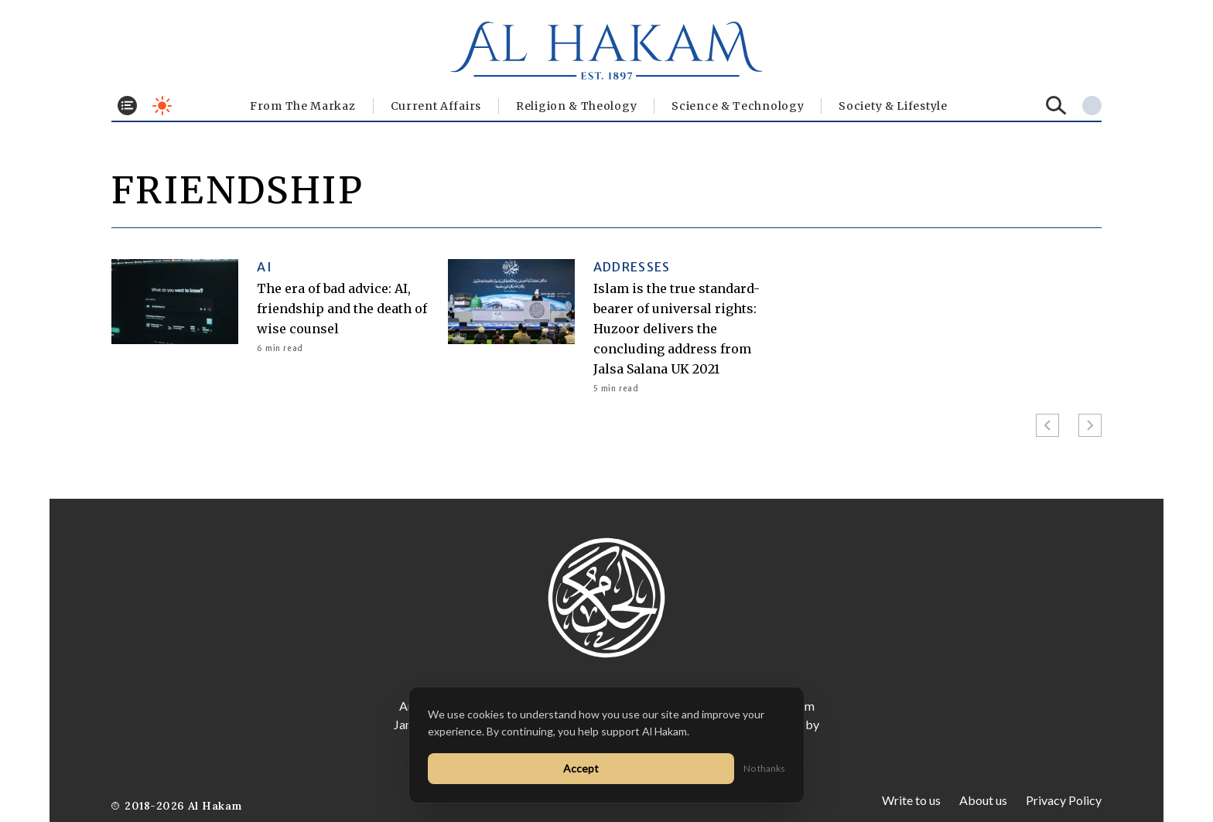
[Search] (1056, 105)
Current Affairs (436, 106)
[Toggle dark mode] (162, 105)
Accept (581, 768)
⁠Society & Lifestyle (893, 106)
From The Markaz (303, 106)
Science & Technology (737, 106)
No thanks (764, 768)
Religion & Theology (576, 106)
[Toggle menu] (127, 105)
